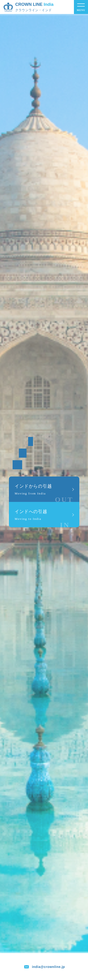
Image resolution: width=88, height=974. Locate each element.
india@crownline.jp (48, 967)
